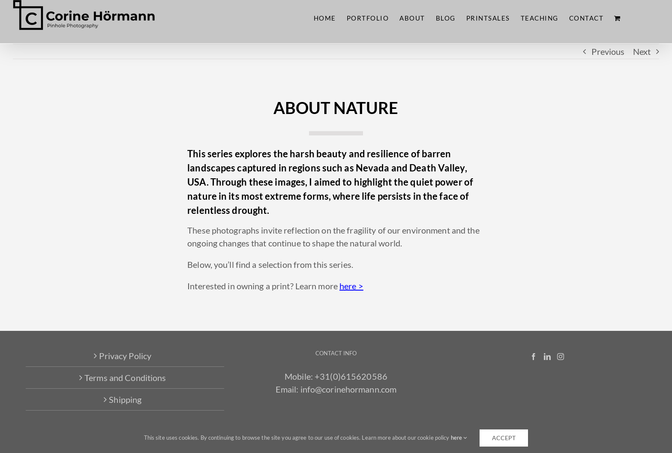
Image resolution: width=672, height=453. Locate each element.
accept (504, 437)
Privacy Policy (125, 356)
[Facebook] (533, 356)
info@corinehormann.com (348, 389)
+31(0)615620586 (351, 376)
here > (351, 286)
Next (642, 51)
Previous (607, 51)
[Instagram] (560, 356)
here (459, 437)
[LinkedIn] (547, 356)
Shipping (125, 399)
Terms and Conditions (125, 377)
